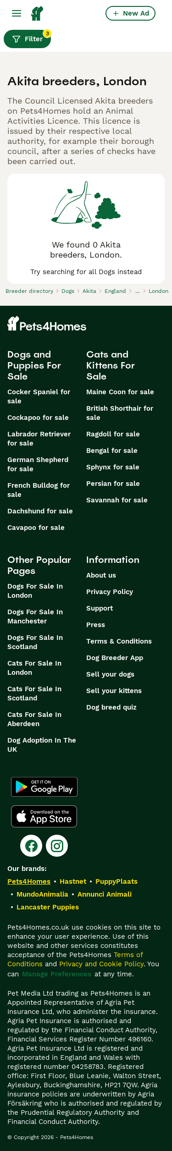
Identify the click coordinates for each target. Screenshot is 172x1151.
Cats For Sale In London (34, 668)
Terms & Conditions (119, 641)
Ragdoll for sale (113, 434)
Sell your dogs (110, 674)
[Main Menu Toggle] (16, 13)
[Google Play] (44, 787)
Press (95, 625)
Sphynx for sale (112, 467)
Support (99, 608)
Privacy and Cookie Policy (101, 964)
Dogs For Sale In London (35, 591)
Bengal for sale (112, 450)
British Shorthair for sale (119, 413)
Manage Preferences (56, 974)
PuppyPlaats (116, 881)
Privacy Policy (109, 592)
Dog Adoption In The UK (41, 745)
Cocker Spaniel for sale (38, 396)
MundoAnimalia (42, 894)
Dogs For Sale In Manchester (35, 616)
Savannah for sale (117, 500)
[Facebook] (31, 846)
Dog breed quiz (111, 707)
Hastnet (73, 881)
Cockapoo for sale (38, 417)
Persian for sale (113, 483)
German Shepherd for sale (37, 464)
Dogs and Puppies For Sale (34, 365)
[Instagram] (57, 846)
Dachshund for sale (40, 511)
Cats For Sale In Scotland (34, 693)
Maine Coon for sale (120, 392)
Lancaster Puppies (48, 907)
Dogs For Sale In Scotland (35, 642)
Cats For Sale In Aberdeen (34, 719)
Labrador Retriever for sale (39, 438)
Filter (31, 37)
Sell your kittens (114, 691)
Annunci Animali (105, 894)
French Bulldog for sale (38, 490)
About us (101, 575)
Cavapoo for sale (36, 527)
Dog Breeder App (114, 658)
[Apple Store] (44, 816)
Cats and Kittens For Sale (110, 365)
